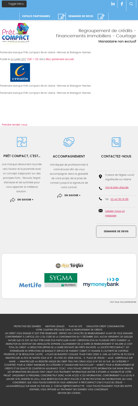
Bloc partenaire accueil (60, 59)
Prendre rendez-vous (14, 125)
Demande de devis (116, 231)
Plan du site (75, 326)
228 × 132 (32, 59)
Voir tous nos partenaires (123, 302)
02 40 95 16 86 (119, 199)
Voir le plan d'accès (116, 187)
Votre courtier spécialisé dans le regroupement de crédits (69, 330)
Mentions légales (55, 326)
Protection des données (27, 326)
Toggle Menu (14, 4)
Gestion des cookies (69, 393)
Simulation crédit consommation (105, 326)
